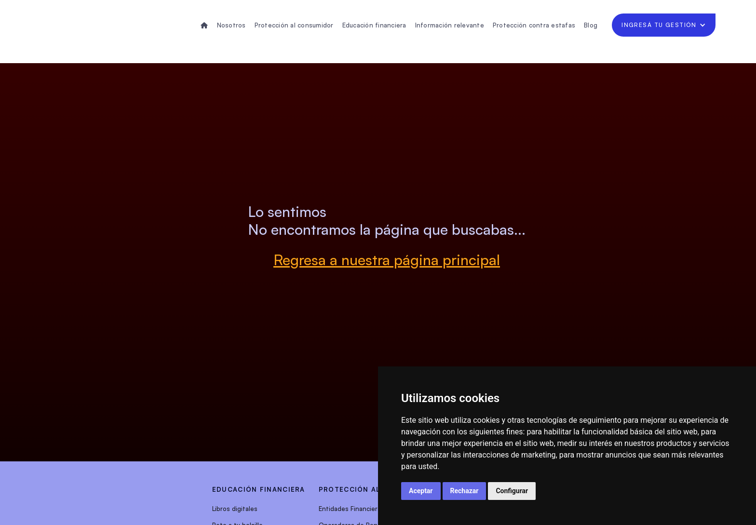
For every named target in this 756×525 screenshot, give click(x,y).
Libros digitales (234, 508)
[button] (664, 25)
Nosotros (231, 25)
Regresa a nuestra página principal (386, 260)
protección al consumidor (377, 489)
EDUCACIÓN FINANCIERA (258, 489)
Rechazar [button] (464, 491)
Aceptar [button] (421, 491)
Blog (590, 25)
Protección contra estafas (534, 25)
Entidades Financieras (351, 508)
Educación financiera (374, 25)
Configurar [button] (512, 491)
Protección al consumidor (294, 25)
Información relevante (449, 25)
